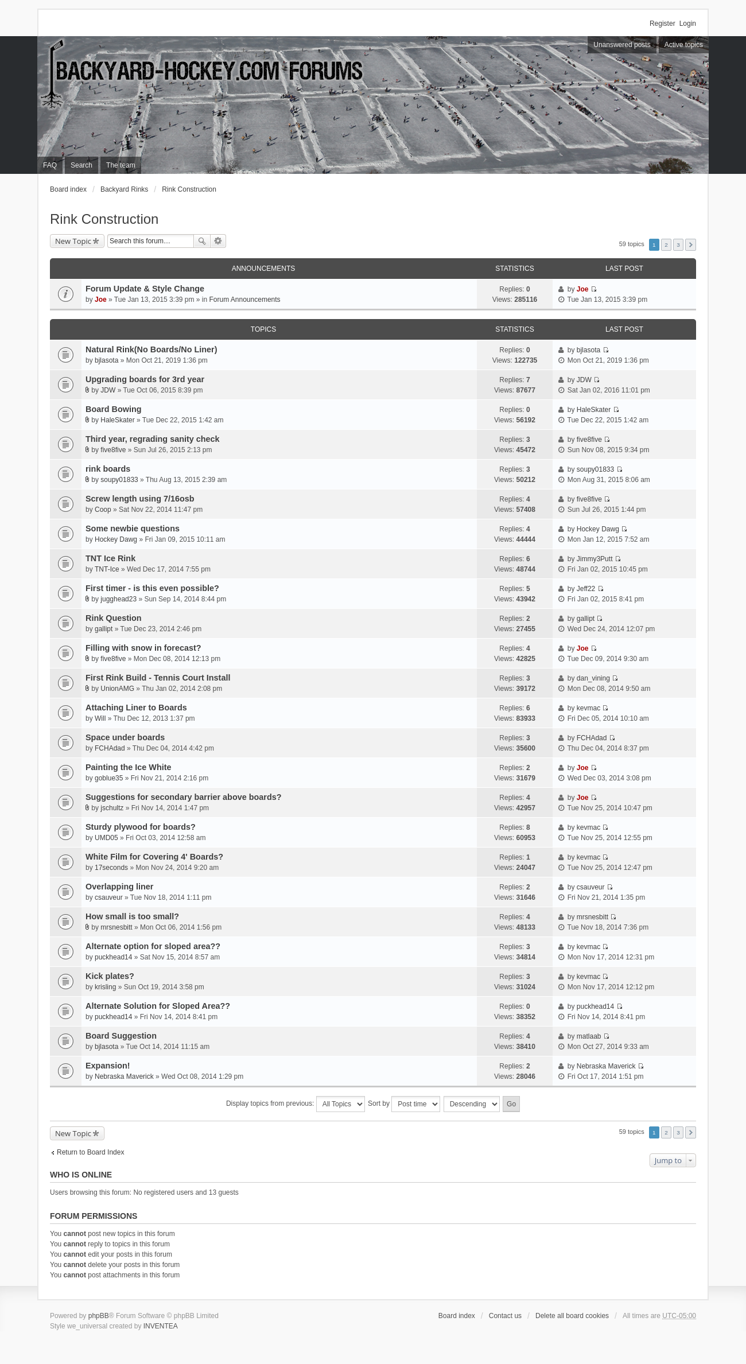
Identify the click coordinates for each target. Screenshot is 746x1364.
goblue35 (109, 778)
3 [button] (678, 245)
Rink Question (114, 618)
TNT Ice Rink (110, 558)
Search (202, 241)
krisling (105, 987)
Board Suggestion (121, 1035)
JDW (107, 390)
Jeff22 (586, 589)
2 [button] (666, 245)
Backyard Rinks (124, 189)
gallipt (103, 629)
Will (100, 718)
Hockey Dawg (116, 539)
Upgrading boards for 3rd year (145, 379)
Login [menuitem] (687, 24)
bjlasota (106, 360)
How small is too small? (132, 916)
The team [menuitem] (120, 165)
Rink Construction (189, 189)
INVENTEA (160, 1326)
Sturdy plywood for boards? (141, 826)
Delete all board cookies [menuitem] (572, 1316)
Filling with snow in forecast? (143, 647)
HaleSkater (117, 420)
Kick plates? (110, 976)
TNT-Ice (107, 569)
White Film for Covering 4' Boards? (154, 856)
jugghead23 (118, 599)
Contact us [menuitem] (505, 1316)
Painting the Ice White (129, 767)
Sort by (404, 1104)
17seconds (111, 868)
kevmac (588, 708)
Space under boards (125, 737)
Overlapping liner (119, 886)
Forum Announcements (245, 300)
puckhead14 (113, 957)
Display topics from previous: (295, 1104)
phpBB (98, 1316)
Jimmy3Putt (595, 559)
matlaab (589, 1036)
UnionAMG (117, 689)
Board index (68, 189)
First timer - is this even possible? (152, 588)
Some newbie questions (133, 528)
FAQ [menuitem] (50, 165)
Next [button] (690, 245)
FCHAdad (110, 748)
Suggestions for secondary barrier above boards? (183, 797)
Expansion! (108, 1065)
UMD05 (106, 838)
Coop (103, 510)
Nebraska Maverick (124, 1076)
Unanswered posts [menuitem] (621, 45)
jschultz (111, 808)
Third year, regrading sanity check (153, 439)
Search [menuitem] (81, 165)
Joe (101, 300)
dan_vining (593, 678)
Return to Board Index (90, 1152)
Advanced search (218, 241)
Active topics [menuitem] (684, 45)
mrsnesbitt (116, 927)
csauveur (109, 897)
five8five (113, 450)
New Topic (73, 241)
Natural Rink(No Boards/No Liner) (151, 349)
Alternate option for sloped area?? (153, 946)
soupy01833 (119, 480)
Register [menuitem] (662, 24)
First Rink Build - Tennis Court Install (158, 677)
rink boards (108, 468)
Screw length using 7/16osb (140, 498)
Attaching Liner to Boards (136, 707)
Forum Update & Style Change (145, 288)
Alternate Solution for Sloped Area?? (158, 1006)
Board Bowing (114, 409)
